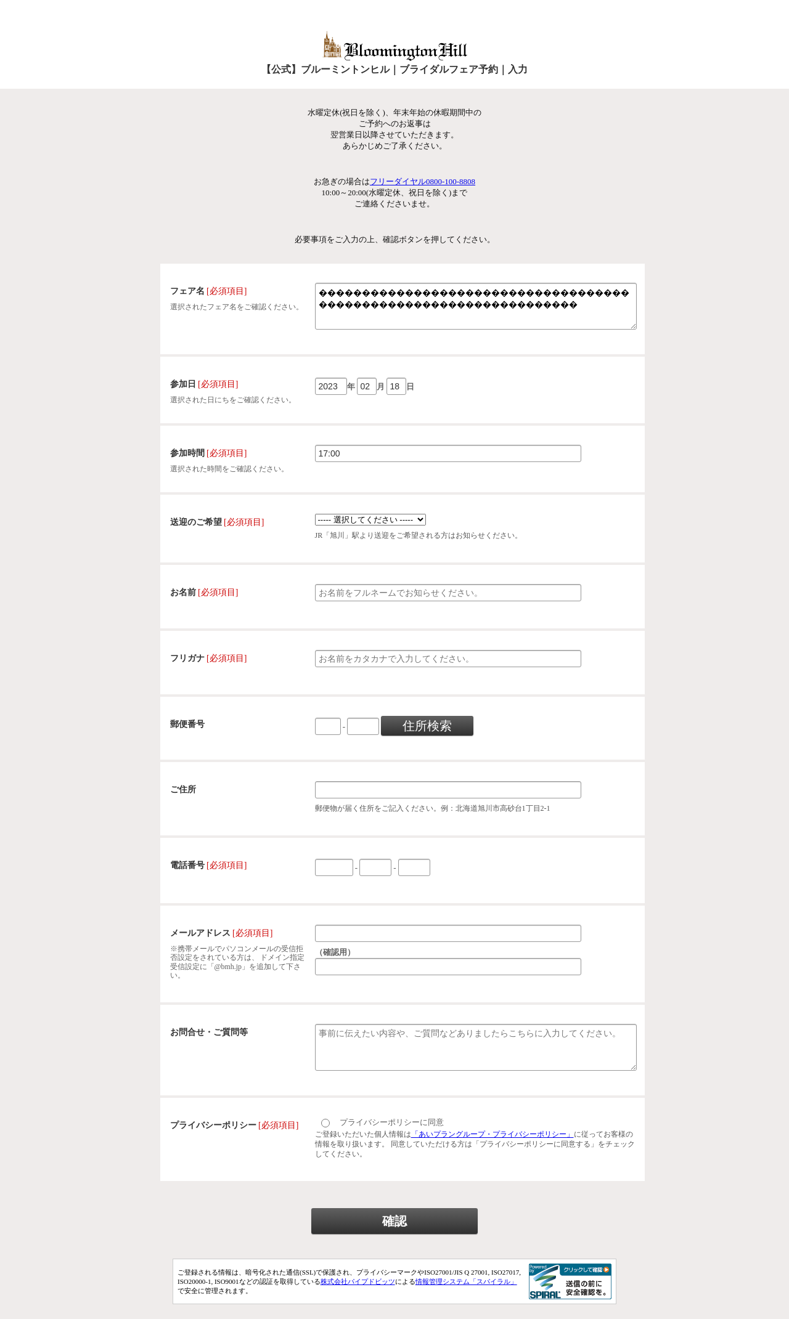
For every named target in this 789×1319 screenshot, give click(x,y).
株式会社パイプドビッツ (358, 1296)
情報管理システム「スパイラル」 (466, 1296)
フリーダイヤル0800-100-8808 (422, 181)
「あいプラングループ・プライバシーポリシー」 (492, 1149)
